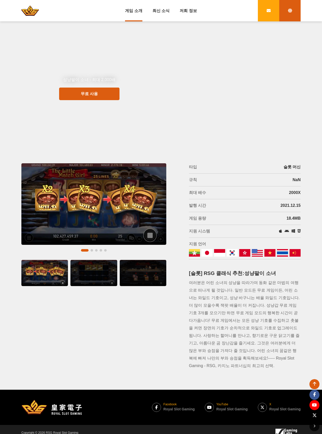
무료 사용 (89, 112)
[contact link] (268, 10)
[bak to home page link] (30, 10)
